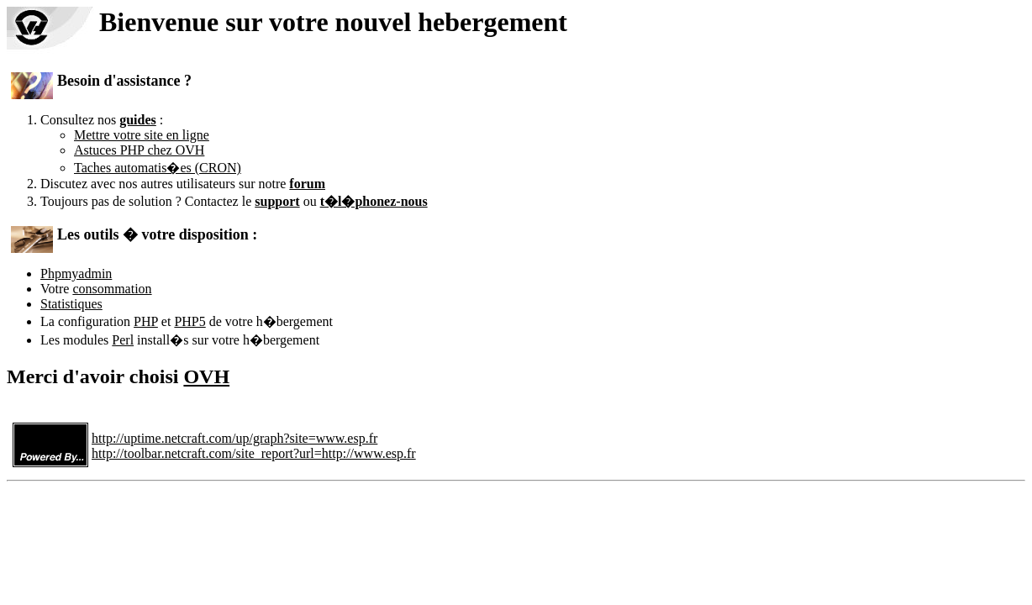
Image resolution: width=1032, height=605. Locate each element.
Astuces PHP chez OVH (139, 150)
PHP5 (189, 321)
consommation (111, 288)
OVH (206, 376)
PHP (146, 321)
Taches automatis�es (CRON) (157, 167)
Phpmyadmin (76, 273)
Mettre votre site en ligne (141, 135)
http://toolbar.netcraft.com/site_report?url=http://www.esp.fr (254, 453)
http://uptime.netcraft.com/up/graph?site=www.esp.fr (234, 438)
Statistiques (71, 304)
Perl (123, 340)
